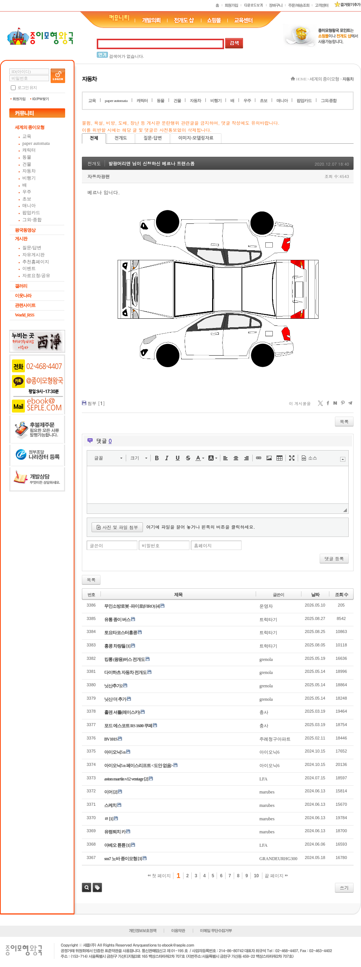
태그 (97, 887)
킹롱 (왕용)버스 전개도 (124, 659)
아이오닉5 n (114, 752)
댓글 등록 (334, 558)
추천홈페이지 (35, 261)
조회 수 (341, 594)
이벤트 (29, 268)
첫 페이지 (159, 875)
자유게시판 (33, 254)
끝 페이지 (276, 875)
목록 (344, 421)
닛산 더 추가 (115, 699)
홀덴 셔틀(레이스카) (122, 712)
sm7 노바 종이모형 (120, 858)
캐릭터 (29, 150)
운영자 (266, 606)
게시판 (21, 238)
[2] (146, 779)
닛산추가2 (113, 685)
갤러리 (21, 286)
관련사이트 (25, 305)
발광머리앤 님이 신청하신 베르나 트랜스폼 (151, 163)
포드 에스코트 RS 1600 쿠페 (128, 725)
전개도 (121, 138)
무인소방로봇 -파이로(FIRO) (129, 606)
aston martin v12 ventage (123, 779)
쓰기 (344, 887)
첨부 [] (96, 403)
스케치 (110, 805)
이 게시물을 (300, 403)
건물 (26, 164)
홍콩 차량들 (114, 646)
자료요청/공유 (36, 275)
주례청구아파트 (275, 739)
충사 (263, 712)
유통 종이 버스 (117, 619)
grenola (266, 659)
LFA (263, 779)
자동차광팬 (98, 176)
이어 (108, 792)
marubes (267, 792)
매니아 (29, 205)
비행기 (29, 178)
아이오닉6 (269, 752)
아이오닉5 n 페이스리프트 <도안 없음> (138, 765)
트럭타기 (268, 619)
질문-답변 (152, 138)
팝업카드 (31, 212)
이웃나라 (23, 295)
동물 (26, 157)
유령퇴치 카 (114, 831)
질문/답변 (31, 247)
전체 (94, 138)
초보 (26, 198)
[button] (108, 458)
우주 (26, 191)
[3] (140, 858)
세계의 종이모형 (29, 127)
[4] (158, 606)
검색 (86, 887)
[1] (128, 646)
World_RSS (24, 315)
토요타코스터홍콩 (120, 632)
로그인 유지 (27, 87)
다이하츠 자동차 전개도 (125, 672)
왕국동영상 (25, 230)
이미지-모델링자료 (196, 138)
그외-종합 (32, 219)
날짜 (315, 594)
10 (256, 875)
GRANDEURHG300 (278, 858)
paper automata (36, 143)
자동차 (29, 171)
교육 (26, 136)
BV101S (110, 739)
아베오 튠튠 (114, 845)
